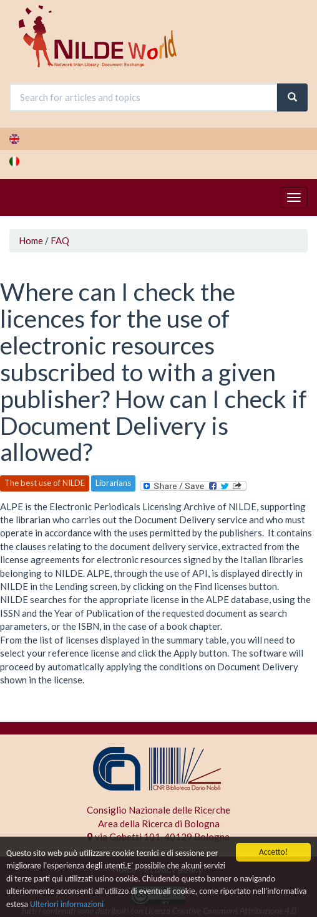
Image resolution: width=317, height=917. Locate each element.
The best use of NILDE (44, 483)
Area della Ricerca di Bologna (159, 823)
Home (31, 240)
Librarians (113, 483)
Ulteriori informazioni (67, 904)
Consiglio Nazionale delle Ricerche (158, 809)
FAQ (60, 240)
